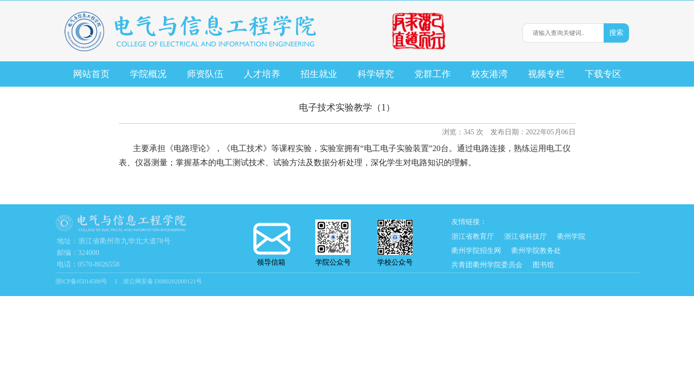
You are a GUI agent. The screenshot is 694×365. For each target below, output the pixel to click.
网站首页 (91, 74)
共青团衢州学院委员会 (486, 265)
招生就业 (319, 74)
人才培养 (262, 74)
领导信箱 (271, 244)
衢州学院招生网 (476, 250)
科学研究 (375, 74)
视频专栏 (546, 74)
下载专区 (603, 74)
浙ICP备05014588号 (82, 281)
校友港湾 (489, 74)
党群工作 (432, 74)
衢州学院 (571, 236)
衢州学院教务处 (536, 250)
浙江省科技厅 (525, 236)
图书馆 (543, 265)
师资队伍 (205, 74)
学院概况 (148, 74)
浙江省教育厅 (472, 236)
